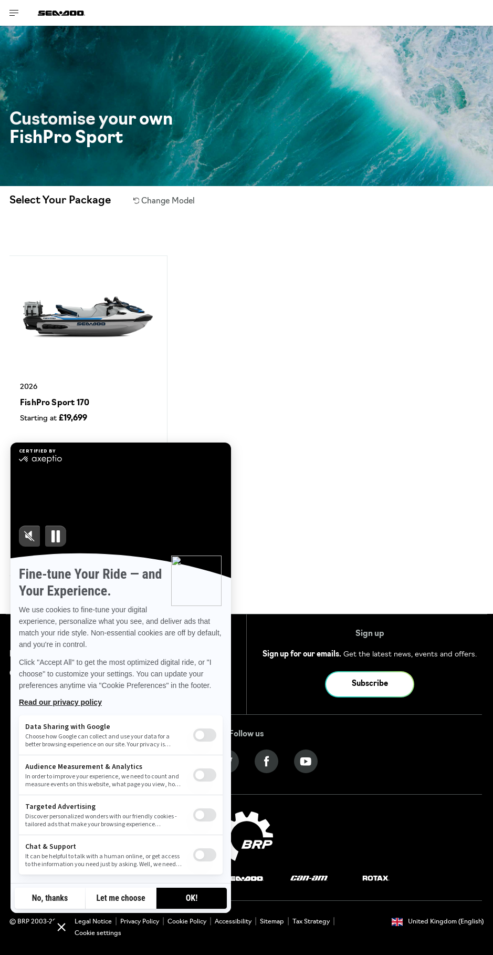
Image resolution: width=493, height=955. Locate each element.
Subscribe (370, 684)
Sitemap (272, 922)
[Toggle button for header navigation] (14, 13)
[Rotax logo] (375, 878)
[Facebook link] (266, 761)
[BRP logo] (247, 836)
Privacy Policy (139, 922)
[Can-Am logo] (309, 878)
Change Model (164, 202)
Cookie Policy (186, 922)
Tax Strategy (311, 922)
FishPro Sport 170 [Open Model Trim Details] (54, 403)
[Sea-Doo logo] (61, 13)
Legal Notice (93, 922)
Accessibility (233, 922)
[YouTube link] (306, 761)
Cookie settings (98, 933)
